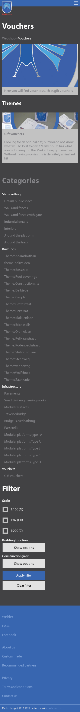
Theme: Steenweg (17, 359)
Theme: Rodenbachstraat (22, 345)
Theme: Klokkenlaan (18, 318)
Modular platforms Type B (22, 448)
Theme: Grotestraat (17, 304)
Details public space (18, 201)
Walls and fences (16, 208)
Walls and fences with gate (23, 215)
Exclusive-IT (54, 708)
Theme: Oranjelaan (17, 332)
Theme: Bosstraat (16, 270)
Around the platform (18, 235)
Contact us (9, 696)
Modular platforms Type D (22, 462)
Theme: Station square (20, 352)
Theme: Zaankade (17, 380)
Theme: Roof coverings (20, 277)
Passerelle (11, 428)
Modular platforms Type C (22, 455)
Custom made (12, 656)
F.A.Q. (6, 626)
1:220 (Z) (17, 531)
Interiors (10, 229)
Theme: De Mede (16, 290)
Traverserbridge (15, 414)
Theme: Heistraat (16, 311)
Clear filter (24, 586)
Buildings (9, 249)
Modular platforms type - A (23, 435)
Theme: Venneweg (17, 366)
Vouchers (8, 469)
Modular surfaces (16, 407)
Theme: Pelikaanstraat (20, 338)
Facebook (9, 635)
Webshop (9, 38)
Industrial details (16, 222)
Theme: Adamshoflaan (20, 256)
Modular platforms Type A (22, 441)
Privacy (7, 678)
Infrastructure (11, 387)
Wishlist (7, 617)
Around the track (16, 242)
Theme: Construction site (21, 283)
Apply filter (24, 575)
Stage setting (11, 194)
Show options (24, 548)
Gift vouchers (13, 476)
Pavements (12, 393)
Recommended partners (19, 665)
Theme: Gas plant (16, 297)
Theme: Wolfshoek (17, 373)
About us (8, 647)
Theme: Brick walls (17, 325)
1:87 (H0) (17, 520)
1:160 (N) (17, 509)
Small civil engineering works (25, 400)
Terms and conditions (17, 687)
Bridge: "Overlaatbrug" (20, 421)
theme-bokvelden (17, 263)
